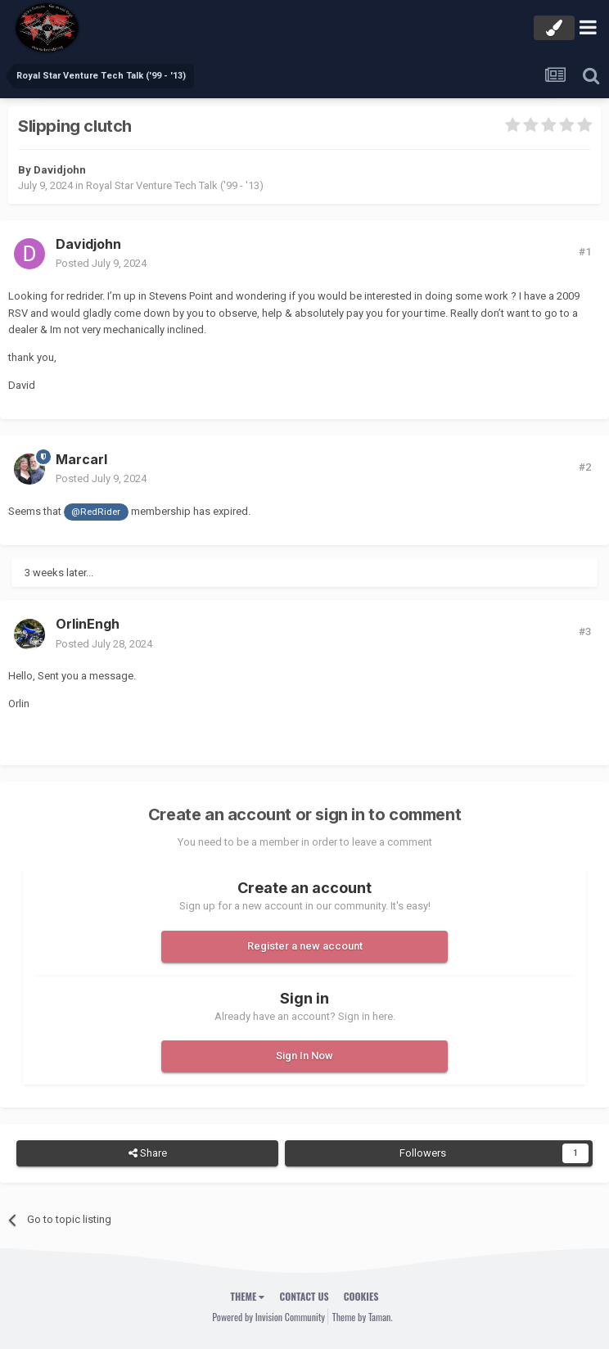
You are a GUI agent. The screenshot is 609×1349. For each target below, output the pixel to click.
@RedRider (95, 511)
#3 (585, 631)
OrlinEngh (88, 624)
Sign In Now (304, 1055)
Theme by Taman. (362, 1317)
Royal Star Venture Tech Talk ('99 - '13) (175, 185)
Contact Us (303, 1296)
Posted (101, 263)
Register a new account (305, 946)
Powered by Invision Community (268, 1317)
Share (148, 1153)
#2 (585, 467)
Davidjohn (60, 170)
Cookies (361, 1296)
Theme (248, 1296)
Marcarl (81, 459)
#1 (585, 252)
